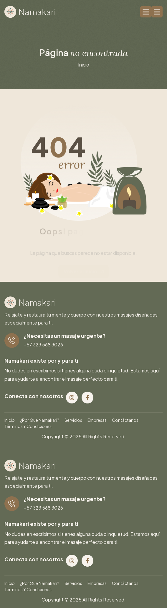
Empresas (97, 420)
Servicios (73, 420)
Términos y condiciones (28, 426)
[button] (157, 11)
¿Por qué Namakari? (39, 420)
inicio (83, 64)
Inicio (9, 420)
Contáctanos (125, 420)
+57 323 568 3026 (43, 344)
